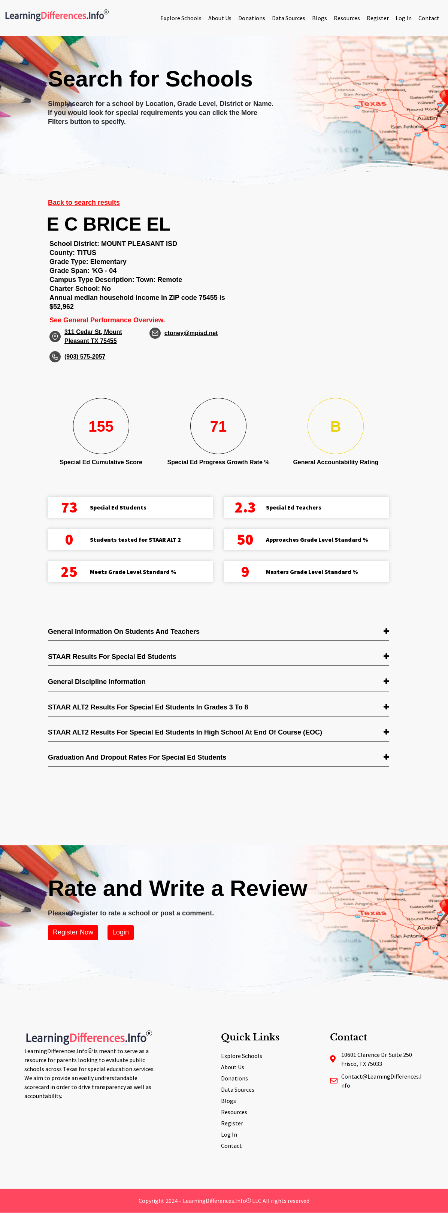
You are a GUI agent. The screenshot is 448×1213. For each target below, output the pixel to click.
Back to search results (84, 202)
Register (378, 18)
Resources (347, 18)
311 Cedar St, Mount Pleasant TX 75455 (93, 336)
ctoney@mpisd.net (191, 333)
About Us (219, 18)
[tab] (218, 632)
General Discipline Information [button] (97, 681)
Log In (404, 18)
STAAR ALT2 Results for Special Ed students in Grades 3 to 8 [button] (148, 707)
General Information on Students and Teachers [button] (124, 631)
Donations (251, 18)
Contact (428, 18)
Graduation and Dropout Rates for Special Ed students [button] (137, 757)
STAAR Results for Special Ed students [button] (112, 656)
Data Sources (288, 18)
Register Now (73, 932)
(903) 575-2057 (84, 356)
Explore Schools (181, 18)
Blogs (319, 18)
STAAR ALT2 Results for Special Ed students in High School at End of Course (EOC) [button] (185, 732)
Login (120, 932)
